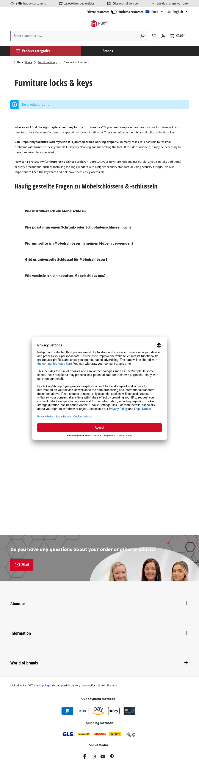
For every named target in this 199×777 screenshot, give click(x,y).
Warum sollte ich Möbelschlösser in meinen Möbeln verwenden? (79, 243)
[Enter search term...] (73, 36)
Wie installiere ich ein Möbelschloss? (55, 211)
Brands (108, 50)
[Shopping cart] (177, 36)
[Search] (142, 36)
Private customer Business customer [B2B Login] (114, 11)
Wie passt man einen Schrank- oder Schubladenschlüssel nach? (78, 227)
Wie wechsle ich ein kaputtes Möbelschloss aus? (65, 275)
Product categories (33, 50)
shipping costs (47, 685)
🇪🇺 (151, 11)
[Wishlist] (154, 35)
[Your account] (163, 35)
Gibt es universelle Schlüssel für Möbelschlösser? (66, 259)
